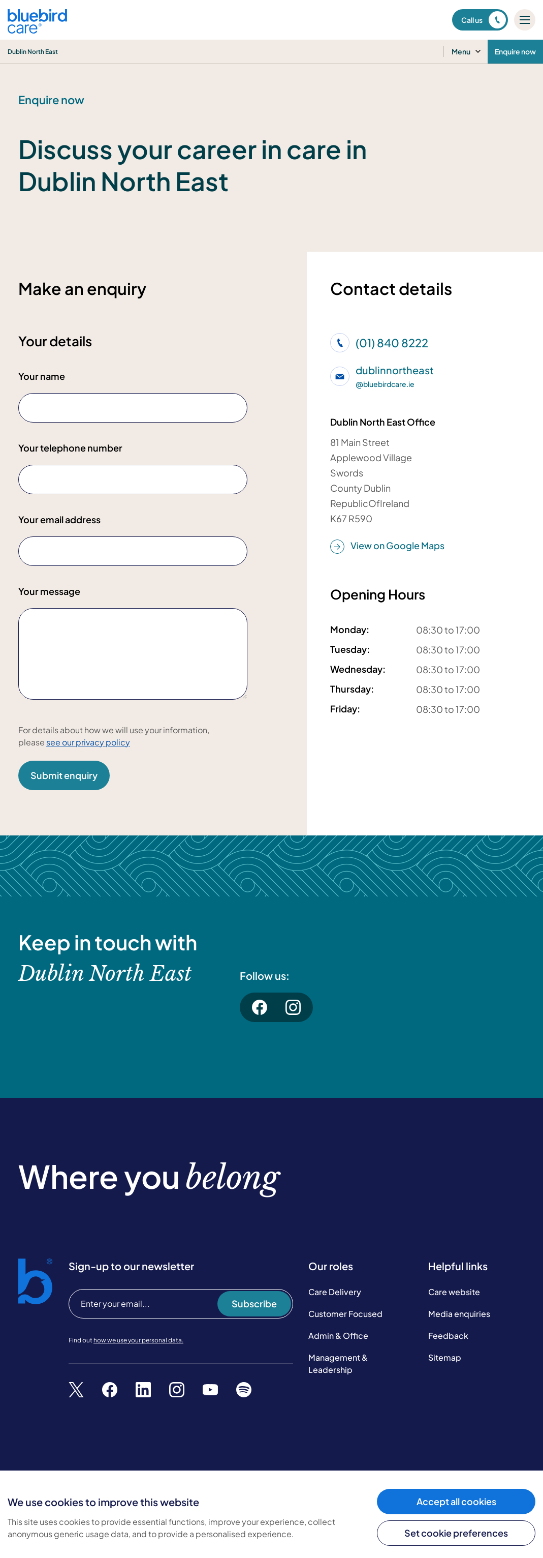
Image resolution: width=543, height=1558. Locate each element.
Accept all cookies (456, 1501)
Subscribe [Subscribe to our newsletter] (254, 1314)
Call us (483, 19)
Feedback (448, 1345)
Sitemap (444, 1367)
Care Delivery (334, 1301)
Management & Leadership (338, 1373)
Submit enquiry (64, 775)
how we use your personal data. (138, 1350)
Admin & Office (338, 1345)
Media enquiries (459, 1323)
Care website (454, 1301)
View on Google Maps (387, 546)
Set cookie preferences (456, 1533)
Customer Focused (345, 1323)
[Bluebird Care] (37, 30)
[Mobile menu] (524, 20)
